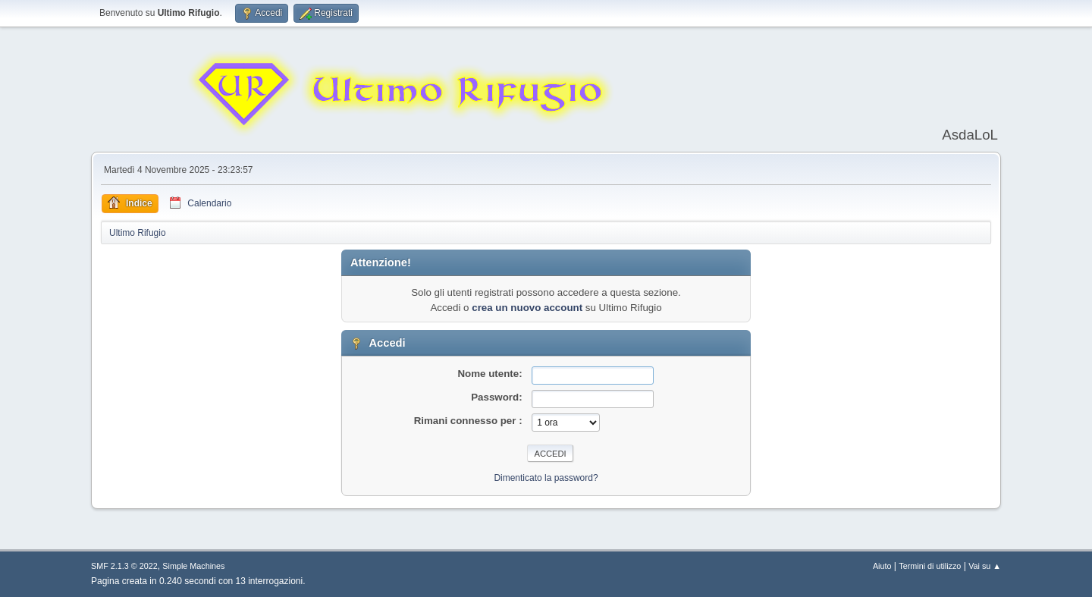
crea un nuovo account (527, 307)
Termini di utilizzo (930, 565)
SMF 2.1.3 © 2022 (124, 565)
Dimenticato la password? (546, 478)
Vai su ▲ (984, 565)
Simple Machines (193, 565)
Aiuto (882, 565)
